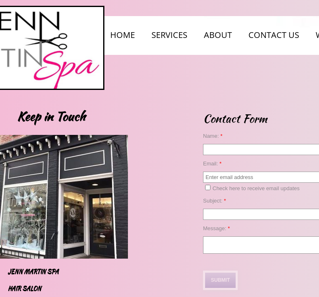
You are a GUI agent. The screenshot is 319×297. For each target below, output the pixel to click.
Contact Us (273, 34)
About (218, 34)
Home (122, 34)
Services (169, 34)
